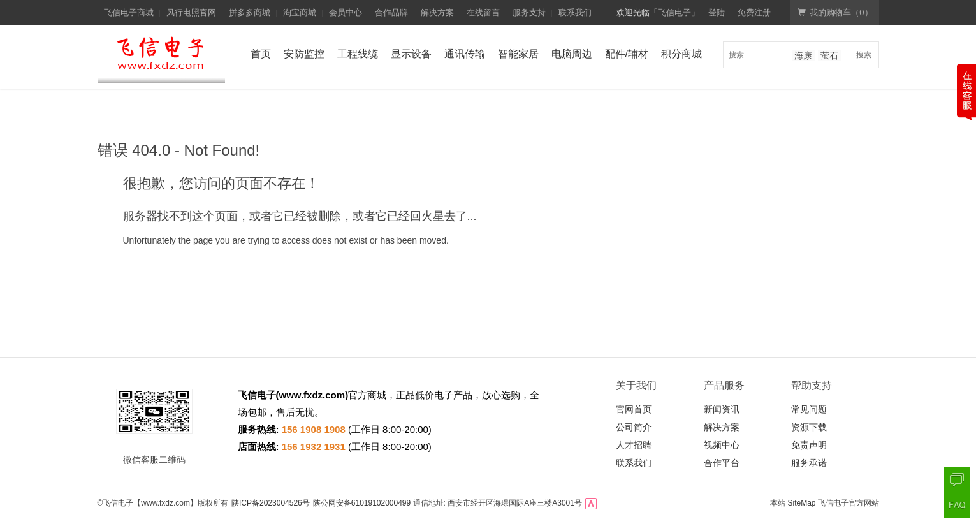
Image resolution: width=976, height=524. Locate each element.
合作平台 (721, 463)
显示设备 (411, 53)
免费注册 (754, 12)
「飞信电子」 (674, 12)
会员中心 (345, 12)
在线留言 (483, 12)
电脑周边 (571, 53)
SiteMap (801, 503)
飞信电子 (118, 503)
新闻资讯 (721, 409)
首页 (261, 53)
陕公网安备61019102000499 (362, 503)
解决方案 (437, 12)
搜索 (863, 54)
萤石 (829, 55)
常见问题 (809, 409)
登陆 (716, 12)
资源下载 (809, 427)
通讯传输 (464, 53)
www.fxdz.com (312, 394)
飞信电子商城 (129, 12)
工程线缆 (357, 53)
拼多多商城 (249, 12)
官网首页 (634, 409)
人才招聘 (634, 445)
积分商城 (681, 53)
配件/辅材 (626, 53)
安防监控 (304, 53)
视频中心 (721, 445)
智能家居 (518, 53)
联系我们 (575, 12)
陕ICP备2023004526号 (270, 503)
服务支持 (529, 12)
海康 (803, 55)
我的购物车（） (835, 12)
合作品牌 (391, 12)
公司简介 (634, 427)
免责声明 (809, 445)
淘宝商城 (299, 12)
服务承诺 (809, 463)
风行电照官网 (191, 12)
